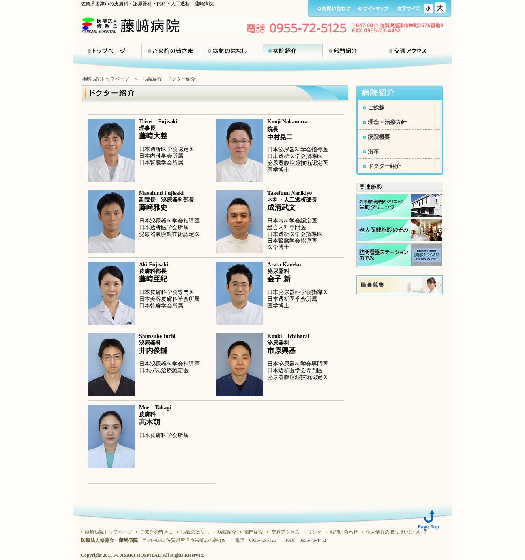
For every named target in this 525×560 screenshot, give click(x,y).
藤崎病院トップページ (105, 79)
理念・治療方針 (387, 122)
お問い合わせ (334, 8)
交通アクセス (413, 50)
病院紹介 (292, 50)
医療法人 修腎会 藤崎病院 (130, 25)
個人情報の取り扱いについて (397, 532)
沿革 (373, 152)
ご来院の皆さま (172, 50)
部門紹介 (353, 50)
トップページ (111, 50)
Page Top (428, 519)
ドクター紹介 (384, 166)
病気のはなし (232, 50)
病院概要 (379, 137)
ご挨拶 (376, 108)
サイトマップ (374, 8)
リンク (315, 532)
